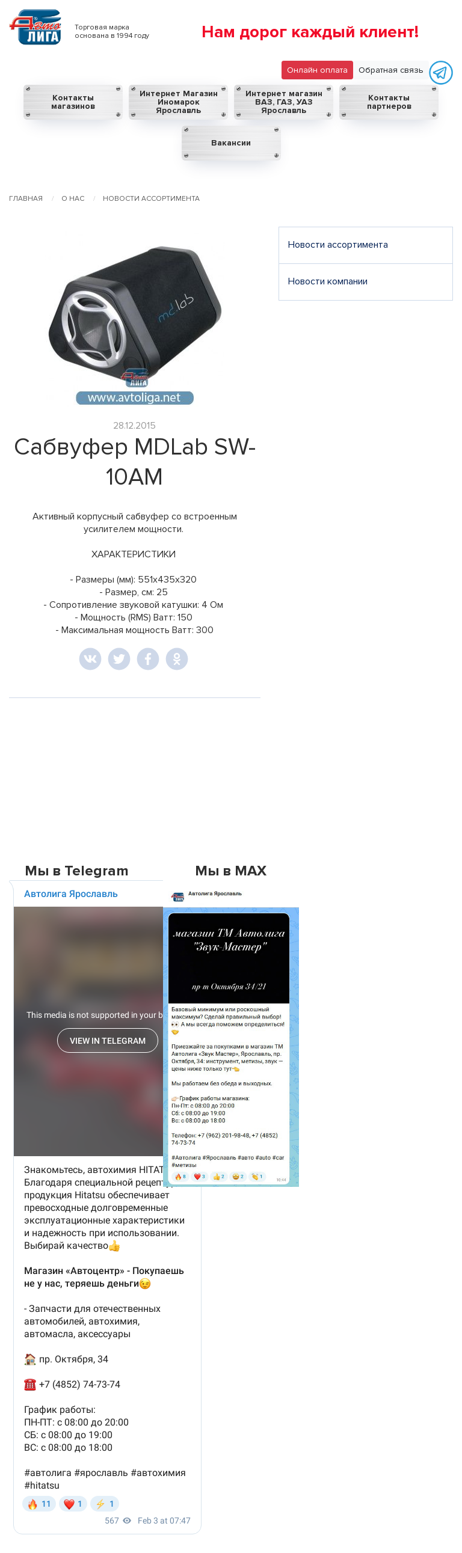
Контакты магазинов (73, 102)
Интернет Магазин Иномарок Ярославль (179, 101)
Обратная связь (391, 70)
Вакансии (231, 143)
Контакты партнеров (389, 102)
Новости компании (328, 281)
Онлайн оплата (317, 70)
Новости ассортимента (338, 245)
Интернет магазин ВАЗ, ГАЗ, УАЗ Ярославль (283, 101)
